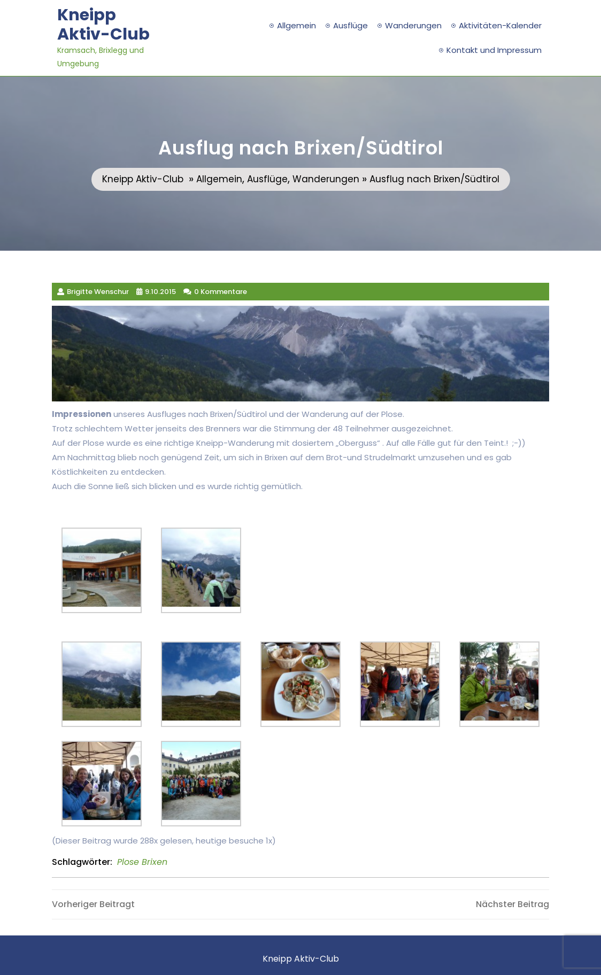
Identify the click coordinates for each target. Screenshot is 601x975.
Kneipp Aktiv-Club (103, 24)
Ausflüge (350, 25)
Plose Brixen (142, 862)
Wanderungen (413, 25)
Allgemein (296, 25)
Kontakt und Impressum (494, 50)
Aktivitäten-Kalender (500, 25)
